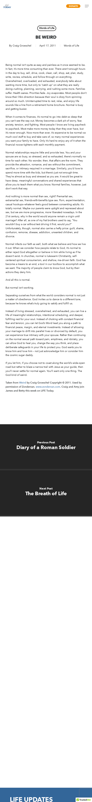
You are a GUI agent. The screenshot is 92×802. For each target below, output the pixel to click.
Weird (22, 382)
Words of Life (46, 28)
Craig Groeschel (22, 45)
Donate (73, 6)
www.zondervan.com (48, 386)
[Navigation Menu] (87, 6)
